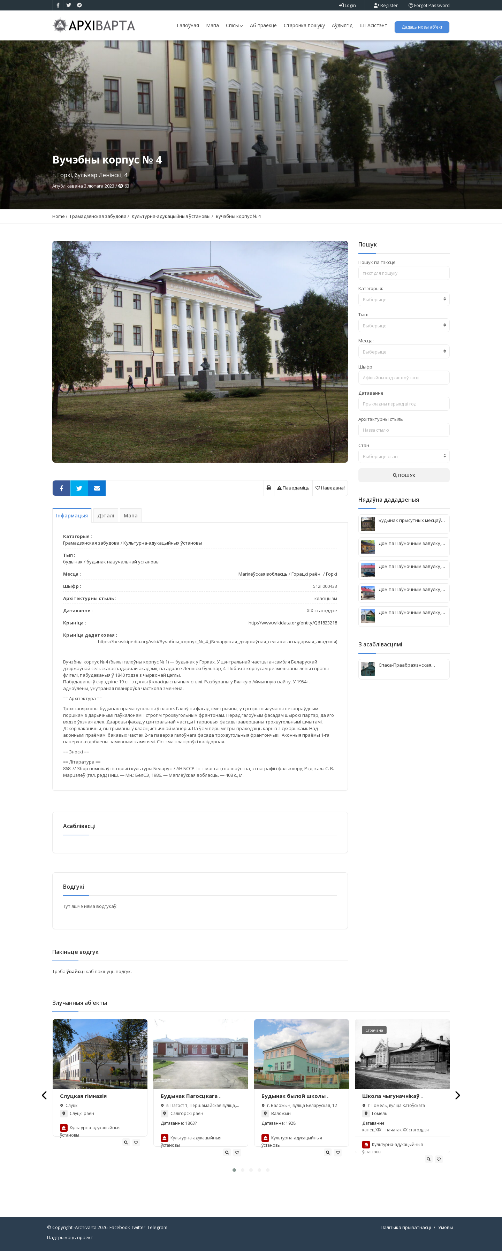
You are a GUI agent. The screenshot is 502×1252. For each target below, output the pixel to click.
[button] (234, 1170)
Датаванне (370, 393)
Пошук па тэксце (377, 262)
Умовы (445, 1228)
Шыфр (365, 367)
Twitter (138, 1228)
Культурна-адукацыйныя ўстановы (171, 216)
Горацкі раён (305, 574)
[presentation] (45, 1096)
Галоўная (188, 25)
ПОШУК (404, 475)
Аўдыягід (342, 25)
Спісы (234, 25)
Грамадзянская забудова (98, 216)
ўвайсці (76, 972)
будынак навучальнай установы (123, 562)
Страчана (374, 1030)
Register (386, 5)
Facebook (119, 1228)
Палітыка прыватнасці (406, 1228)
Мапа (212, 25)
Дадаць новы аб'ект (422, 27)
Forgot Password (429, 5)
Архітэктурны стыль (380, 419)
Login (347, 5)
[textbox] (404, 299)
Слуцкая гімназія (83, 1096)
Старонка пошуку (304, 25)
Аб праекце (263, 25)
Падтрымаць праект (70, 1238)
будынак (73, 562)
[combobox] (404, 299)
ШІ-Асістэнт (373, 25)
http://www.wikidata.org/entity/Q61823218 (293, 623)
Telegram (157, 1228)
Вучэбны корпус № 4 (238, 216)
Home (58, 216)
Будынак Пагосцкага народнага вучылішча (191, 1100)
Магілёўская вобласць (263, 574)
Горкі (331, 574)
